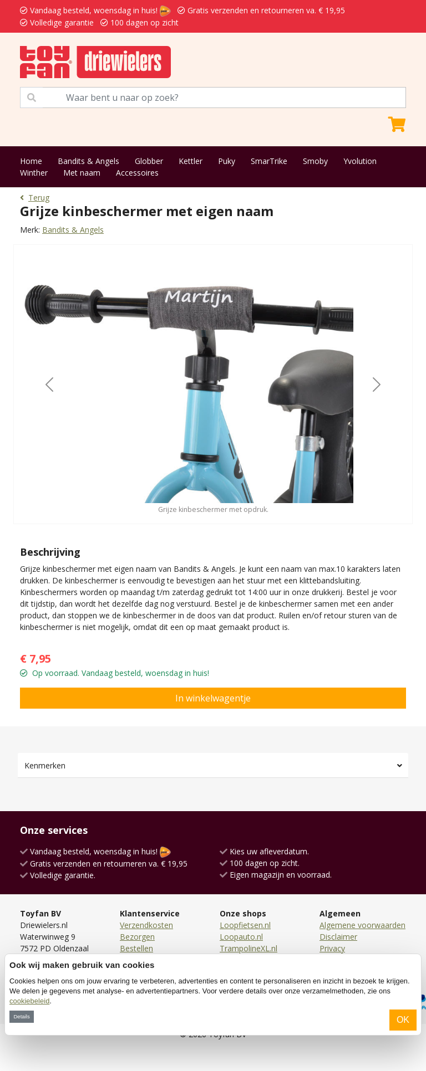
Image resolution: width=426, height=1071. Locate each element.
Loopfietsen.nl (245, 925)
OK (403, 1019)
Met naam (81, 172)
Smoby (315, 161)
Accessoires (137, 172)
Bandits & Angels (88, 161)
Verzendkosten (146, 925)
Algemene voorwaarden (362, 925)
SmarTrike (269, 161)
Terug (34, 197)
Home (31, 161)
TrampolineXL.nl (248, 948)
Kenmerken (44, 765)
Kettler (190, 161)
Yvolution (360, 161)
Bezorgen (137, 936)
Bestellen (136, 948)
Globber (149, 161)
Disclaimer (338, 936)
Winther (34, 172)
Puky (226, 161)
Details (21, 1016)
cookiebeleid (29, 1001)
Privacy (332, 948)
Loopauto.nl (241, 936)
